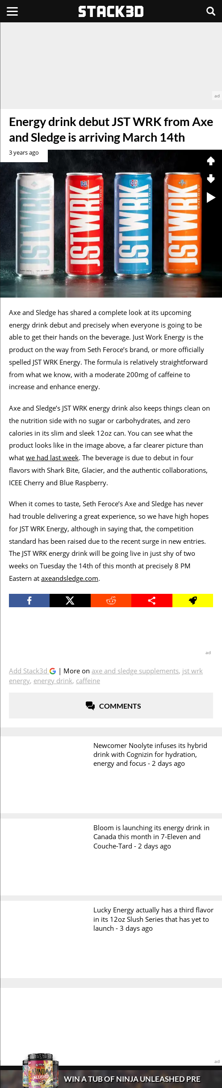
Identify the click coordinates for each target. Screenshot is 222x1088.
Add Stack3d (29, 670)
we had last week (52, 457)
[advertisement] (111, 61)
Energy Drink (53, 680)
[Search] (210, 11)
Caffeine (88, 680)
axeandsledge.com (69, 578)
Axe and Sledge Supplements (135, 670)
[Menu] (12, 11)
